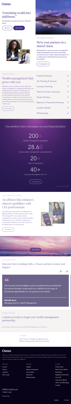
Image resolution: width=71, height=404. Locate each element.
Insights (28, 367)
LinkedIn (56, 400)
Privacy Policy (44, 327)
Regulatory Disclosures (62, 374)
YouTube (66, 400)
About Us (7, 28)
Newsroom (29, 374)
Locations (5, 372)
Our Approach (43, 64)
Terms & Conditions (61, 380)
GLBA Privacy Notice (61, 369)
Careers (4, 369)
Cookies (57, 385)
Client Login (5, 374)
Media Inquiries (30, 377)
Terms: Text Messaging (62, 382)
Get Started (19, 28)
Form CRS (58, 377)
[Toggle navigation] (67, 4)
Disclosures (58, 372)
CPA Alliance (8, 229)
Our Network (35, 182)
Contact (4, 367)
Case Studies (30, 372)
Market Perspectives (32, 369)
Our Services (8, 108)
